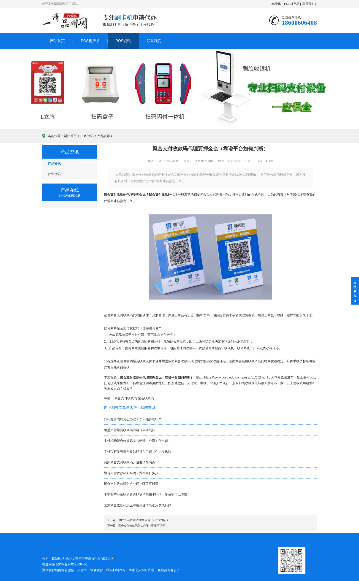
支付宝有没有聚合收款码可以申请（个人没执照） (139, 451)
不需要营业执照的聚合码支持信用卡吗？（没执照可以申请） (147, 494)
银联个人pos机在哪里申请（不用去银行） (143, 520)
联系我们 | (309, 3)
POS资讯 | (275, 3)
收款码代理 (131, 315)
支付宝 (192, 383)
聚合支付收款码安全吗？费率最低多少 (131, 473)
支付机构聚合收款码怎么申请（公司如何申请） (137, 441)
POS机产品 (90, 41)
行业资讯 (54, 174)
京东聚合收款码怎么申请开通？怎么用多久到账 (137, 505)
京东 (235, 383)
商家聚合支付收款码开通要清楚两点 (129, 462)
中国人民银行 (219, 383)
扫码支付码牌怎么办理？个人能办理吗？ (133, 419)
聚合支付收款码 (160, 194)
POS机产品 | (292, 3)
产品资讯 (103, 136)
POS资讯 (123, 41)
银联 (203, 383)
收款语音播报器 (210, 348)
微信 (181, 383)
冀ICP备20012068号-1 (72, 564)
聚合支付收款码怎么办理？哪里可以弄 (131, 484)
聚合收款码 (146, 398)
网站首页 (57, 41)
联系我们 (154, 41)
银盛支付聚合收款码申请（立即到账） (131, 430)
